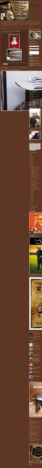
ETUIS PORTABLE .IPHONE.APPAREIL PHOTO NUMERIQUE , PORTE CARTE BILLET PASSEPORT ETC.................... (34, 99)
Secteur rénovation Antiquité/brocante (35, 177)
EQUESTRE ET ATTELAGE (32, 90)
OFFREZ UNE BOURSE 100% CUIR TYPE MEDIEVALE (35, 184)
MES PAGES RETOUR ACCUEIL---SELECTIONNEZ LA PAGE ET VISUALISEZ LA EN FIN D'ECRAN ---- (34, 422)
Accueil (13, 67)
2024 (31, 153)
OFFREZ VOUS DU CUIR (34, 185)
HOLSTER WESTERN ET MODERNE (34, 102)
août (31, 193)
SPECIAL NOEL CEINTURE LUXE (35, 189)
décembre (32, 165)
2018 (31, 157)
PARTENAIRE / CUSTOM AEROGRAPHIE (34, 439)
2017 (31, 158)
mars (31, 199)
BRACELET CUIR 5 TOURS (36, 371)
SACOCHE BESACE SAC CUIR (33, 101)
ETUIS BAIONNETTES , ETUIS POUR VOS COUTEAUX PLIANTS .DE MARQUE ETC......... (34, 97)
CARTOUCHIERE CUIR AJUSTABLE (35, 167)
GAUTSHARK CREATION (32, 208)
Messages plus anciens (23, 67)
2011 (31, 203)
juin (31, 195)
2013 (31, 163)
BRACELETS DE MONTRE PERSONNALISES (34, 176)
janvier (32, 201)
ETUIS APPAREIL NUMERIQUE (37, 367)
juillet (31, 194)
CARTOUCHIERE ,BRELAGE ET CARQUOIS (35, 103)
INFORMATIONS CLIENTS (34, 182)
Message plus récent (4, 67)
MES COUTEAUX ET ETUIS (32, 91)
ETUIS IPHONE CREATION (34, 181)
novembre (32, 166)
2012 (31, 164)
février (32, 200)
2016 (31, 159)
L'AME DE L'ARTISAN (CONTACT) (35, 343)
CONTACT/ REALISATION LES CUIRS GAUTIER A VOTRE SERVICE (37, 334)
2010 (31, 204)
